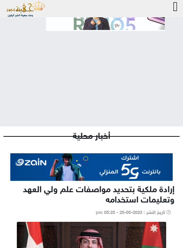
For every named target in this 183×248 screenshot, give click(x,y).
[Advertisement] (91, 73)
